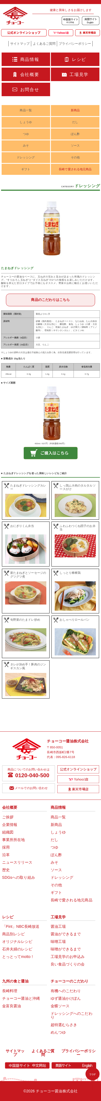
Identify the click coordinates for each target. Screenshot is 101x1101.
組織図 (7, 832)
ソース (75, 145)
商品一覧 (26, 110)
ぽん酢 (75, 134)
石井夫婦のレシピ (17, 949)
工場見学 (75, 74)
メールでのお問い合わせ (28, 788)
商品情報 (25, 59)
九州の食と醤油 (15, 981)
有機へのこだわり (66, 991)
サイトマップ (20, 44)
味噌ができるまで (66, 949)
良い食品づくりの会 (68, 964)
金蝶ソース (60, 1006)
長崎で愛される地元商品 (75, 169)
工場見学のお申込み (68, 956)
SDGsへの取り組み (18, 877)
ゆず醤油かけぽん (66, 998)
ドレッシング (26, 157)
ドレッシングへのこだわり (71, 1015)
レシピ (75, 59)
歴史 (6, 870)
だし (75, 122)
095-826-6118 (65, 757)
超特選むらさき (64, 1025)
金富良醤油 (11, 1006)
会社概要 (25, 74)
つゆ (26, 134)
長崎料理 (9, 991)
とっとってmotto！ (18, 956)
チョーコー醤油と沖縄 (21, 998)
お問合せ (25, 89)
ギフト (25, 169)
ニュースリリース (17, 862)
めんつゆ (58, 1032)
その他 (75, 157)
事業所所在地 (13, 840)
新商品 (75, 110)
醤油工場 (58, 926)
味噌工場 (58, 941)
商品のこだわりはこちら (50, 300)
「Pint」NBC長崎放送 (21, 926)
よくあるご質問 (44, 44)
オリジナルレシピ (17, 941)
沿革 (6, 855)
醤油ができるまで (66, 934)
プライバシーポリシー (75, 44)
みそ (26, 145)
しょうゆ (26, 122)
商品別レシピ (13, 934)
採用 (6, 847)
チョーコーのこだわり (70, 981)
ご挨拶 (7, 817)
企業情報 (9, 824)
